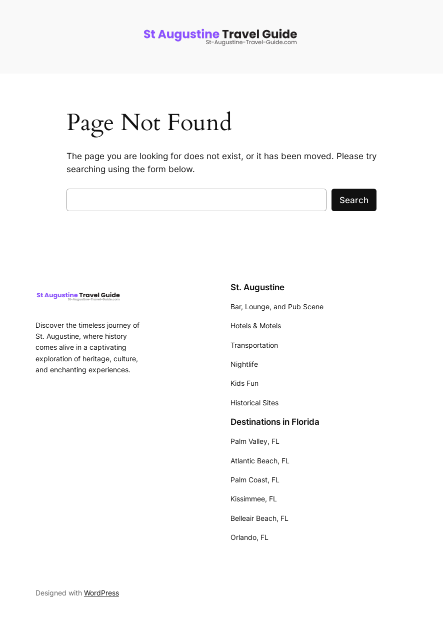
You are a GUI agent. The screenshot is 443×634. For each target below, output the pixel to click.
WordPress (101, 592)
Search (354, 200)
